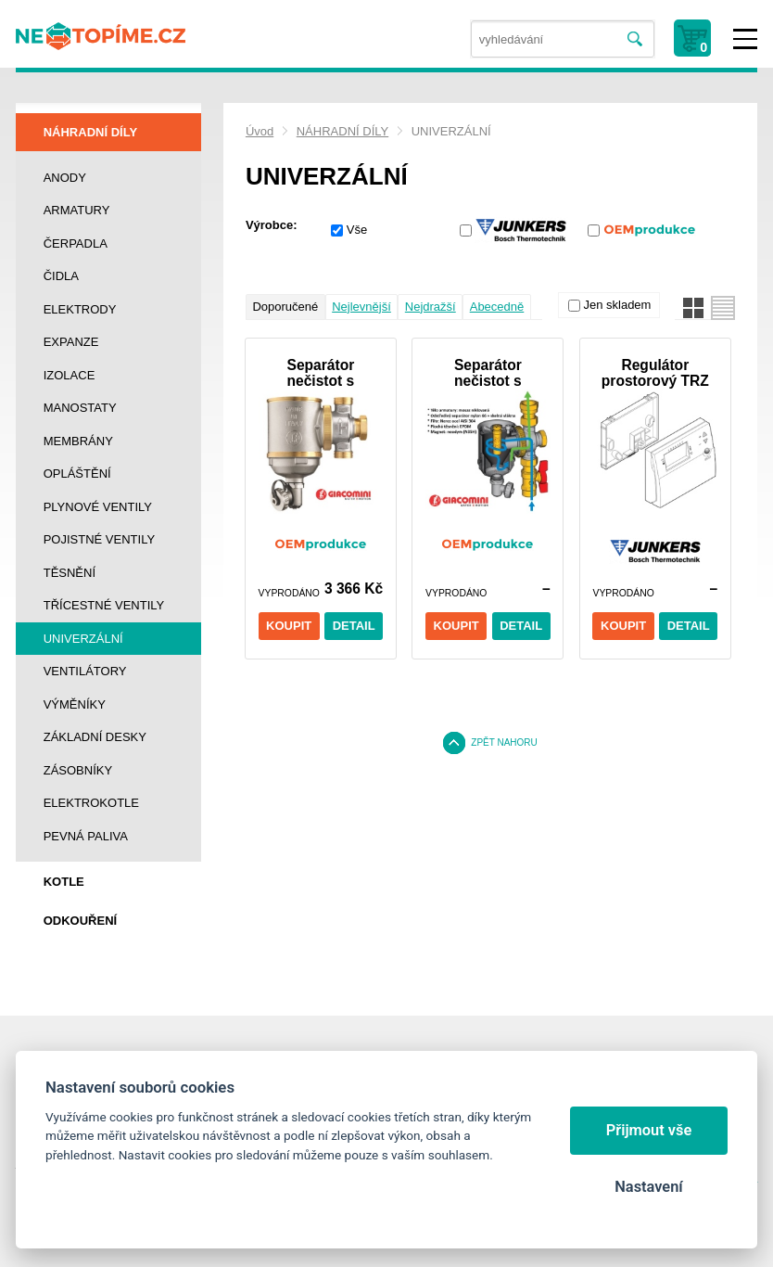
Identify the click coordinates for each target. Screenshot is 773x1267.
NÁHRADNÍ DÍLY (342, 131)
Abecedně (497, 307)
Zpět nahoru (504, 742)
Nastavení (648, 1187)
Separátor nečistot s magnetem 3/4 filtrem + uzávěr (488, 373)
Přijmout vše (649, 1130)
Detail (354, 626)
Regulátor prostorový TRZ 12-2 (655, 373)
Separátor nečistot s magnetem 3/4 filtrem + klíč (320, 373)
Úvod (259, 131)
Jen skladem (617, 305)
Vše (357, 230)
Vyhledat (635, 39)
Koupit (288, 626)
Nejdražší (430, 307)
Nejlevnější (361, 307)
